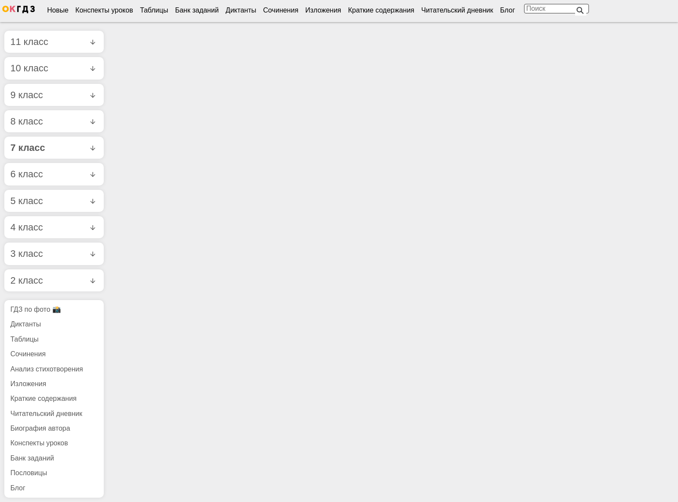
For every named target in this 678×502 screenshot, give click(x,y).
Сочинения (281, 10)
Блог (507, 10)
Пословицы (28, 472)
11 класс (52, 41)
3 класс (52, 253)
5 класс (52, 200)
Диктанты (241, 10)
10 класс (52, 68)
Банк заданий (197, 10)
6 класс (52, 174)
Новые (57, 10)
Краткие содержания (381, 10)
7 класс (52, 147)
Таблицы (154, 10)
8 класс (52, 121)
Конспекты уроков (104, 10)
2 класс (52, 280)
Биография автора (40, 428)
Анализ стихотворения (46, 369)
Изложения (323, 10)
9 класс (52, 95)
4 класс (52, 227)
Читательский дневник (457, 10)
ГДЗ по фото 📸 (35, 309)
